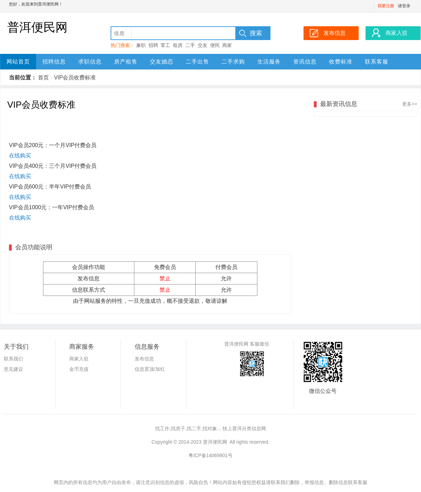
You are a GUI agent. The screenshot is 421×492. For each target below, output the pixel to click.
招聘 (153, 45)
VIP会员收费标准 (75, 77)
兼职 (141, 45)
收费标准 (340, 62)
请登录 (404, 5)
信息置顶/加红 (150, 369)
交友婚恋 (161, 62)
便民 (215, 45)
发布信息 (144, 358)
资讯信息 (305, 62)
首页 (43, 77)
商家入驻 (79, 358)
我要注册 (386, 5)
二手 (190, 45)
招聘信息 (54, 62)
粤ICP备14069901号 (210, 455)
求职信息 (90, 62)
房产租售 (125, 62)
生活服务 (269, 62)
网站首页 (18, 62)
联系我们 (13, 358)
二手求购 (233, 62)
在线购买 (20, 155)
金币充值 (79, 369)
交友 (202, 45)
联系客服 (376, 62)
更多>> (409, 104)
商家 (227, 45)
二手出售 (197, 62)
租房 (178, 45)
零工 (165, 45)
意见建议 (13, 369)
